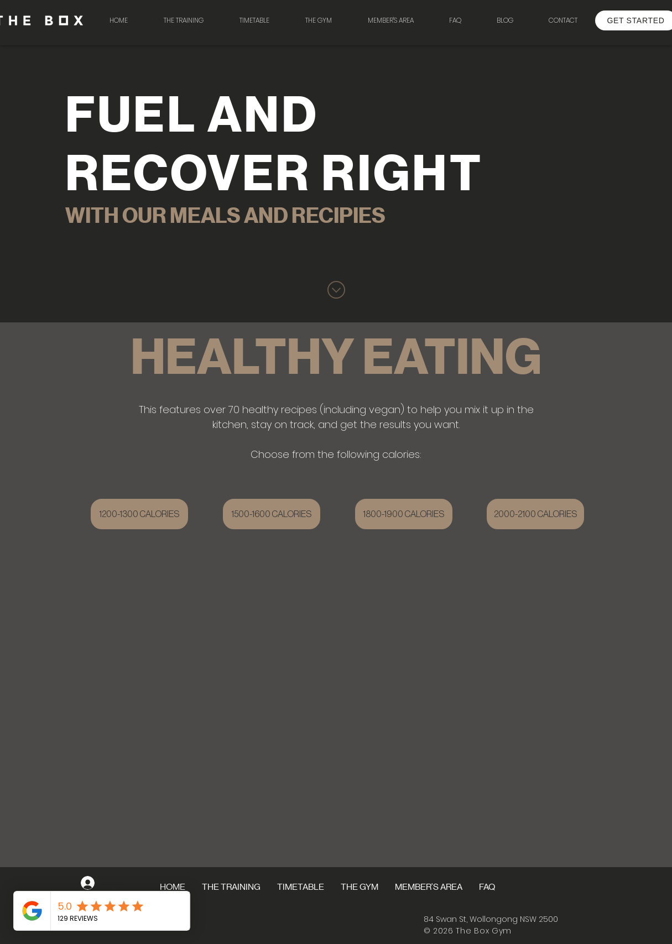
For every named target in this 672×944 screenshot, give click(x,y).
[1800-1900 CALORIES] (403, 514)
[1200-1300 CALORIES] (139, 514)
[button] (319, 20)
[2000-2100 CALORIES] (535, 514)
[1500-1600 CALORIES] (271, 514)
